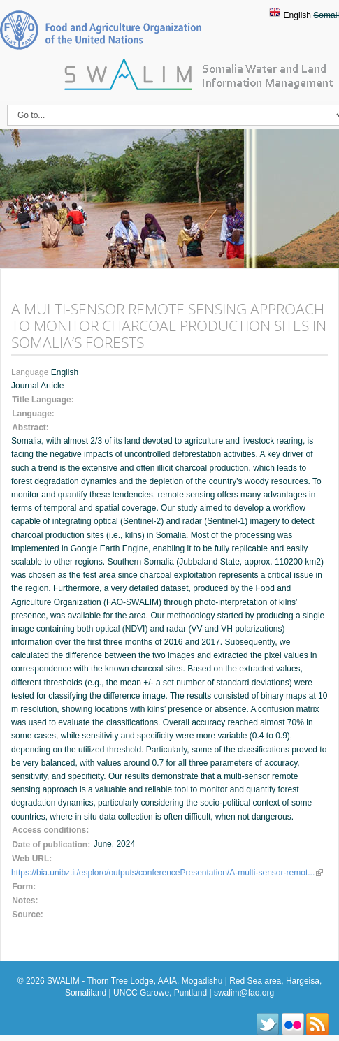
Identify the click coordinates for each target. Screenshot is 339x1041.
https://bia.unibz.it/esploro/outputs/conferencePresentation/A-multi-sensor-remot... (167, 873)
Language (31, 372)
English (297, 15)
